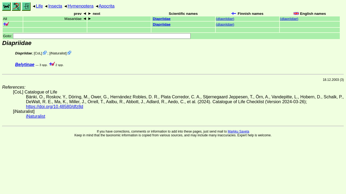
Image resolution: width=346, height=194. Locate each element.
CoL (38, 53)
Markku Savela (238, 131)
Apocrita (107, 6)
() (225, 19)
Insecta (55, 6)
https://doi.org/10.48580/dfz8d (54, 106)
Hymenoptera (81, 6)
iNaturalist (58, 53)
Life (39, 6)
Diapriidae (162, 19)
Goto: (97, 36)
